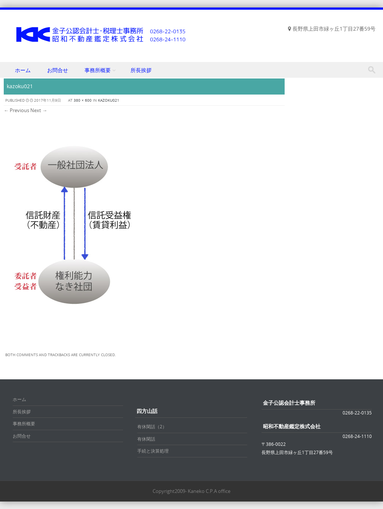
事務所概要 (98, 70)
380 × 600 (83, 100)
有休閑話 (146, 439)
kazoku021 (108, 100)
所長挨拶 (141, 70)
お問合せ (57, 70)
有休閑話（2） (152, 426)
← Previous (16, 110)
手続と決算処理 (153, 451)
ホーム (23, 70)
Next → (38, 110)
